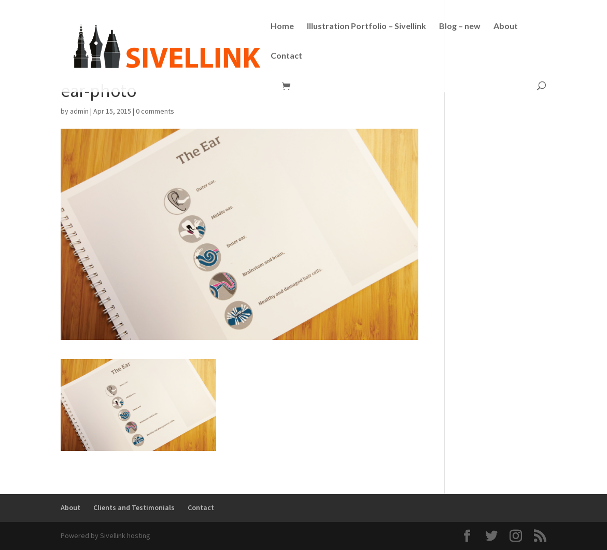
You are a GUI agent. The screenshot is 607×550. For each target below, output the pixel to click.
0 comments (155, 111)
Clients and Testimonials (134, 507)
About (505, 26)
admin (79, 111)
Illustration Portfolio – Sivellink (366, 26)
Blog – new (460, 26)
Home (282, 26)
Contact (286, 56)
